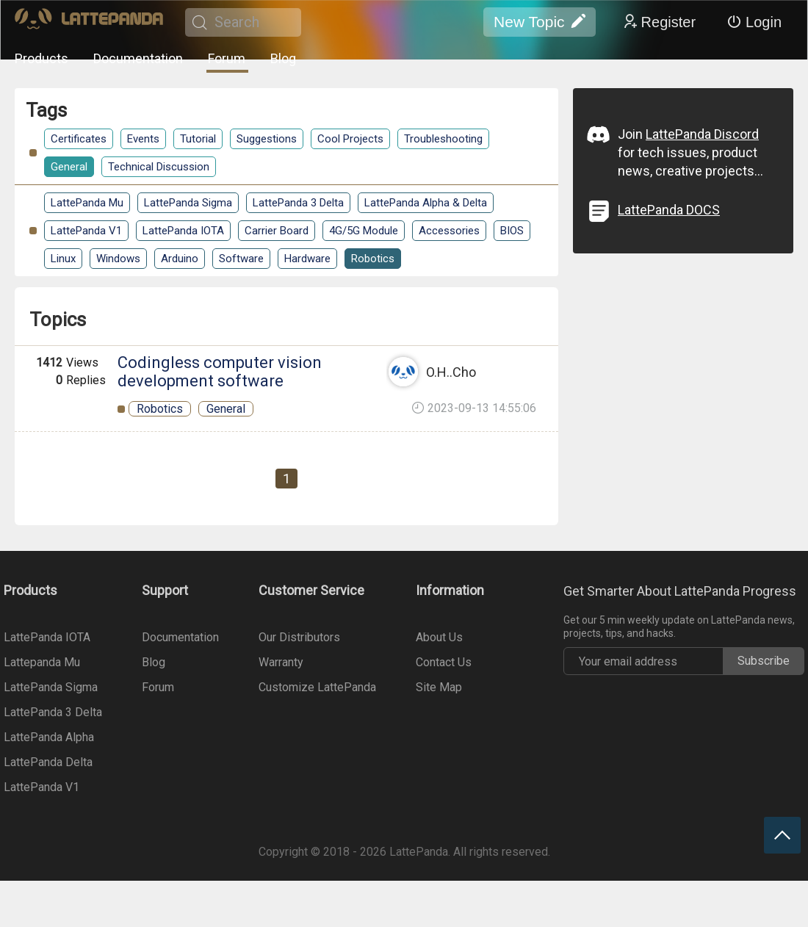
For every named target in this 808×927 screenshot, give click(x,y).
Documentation (138, 58)
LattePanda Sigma (188, 202)
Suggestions (267, 138)
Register (659, 22)
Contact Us (444, 662)
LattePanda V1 (86, 230)
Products (41, 58)
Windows (118, 258)
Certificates (79, 138)
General (69, 166)
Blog (283, 58)
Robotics (372, 258)
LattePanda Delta (48, 762)
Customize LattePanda (317, 687)
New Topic (539, 22)
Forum (226, 58)
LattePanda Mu (87, 202)
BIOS (512, 230)
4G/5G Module (363, 230)
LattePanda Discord (702, 134)
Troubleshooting (443, 138)
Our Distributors (299, 637)
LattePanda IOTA (183, 230)
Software (241, 258)
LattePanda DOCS (669, 209)
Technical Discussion (158, 166)
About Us (439, 637)
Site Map (439, 687)
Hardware (307, 258)
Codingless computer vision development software (220, 371)
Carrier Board (277, 230)
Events (143, 138)
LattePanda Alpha (49, 737)
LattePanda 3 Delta (298, 202)
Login (754, 22)
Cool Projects (350, 138)
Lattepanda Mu (42, 662)
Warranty (281, 662)
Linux (63, 258)
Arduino (179, 258)
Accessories (449, 230)
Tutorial (198, 138)
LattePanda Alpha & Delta (425, 202)
